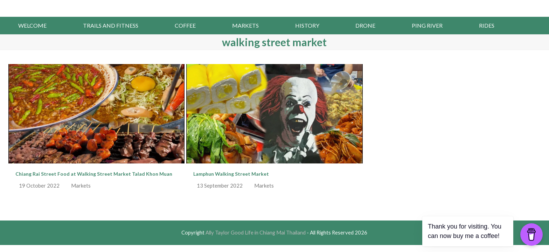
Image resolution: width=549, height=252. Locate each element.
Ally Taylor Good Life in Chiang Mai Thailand (274, 8)
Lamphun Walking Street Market (231, 174)
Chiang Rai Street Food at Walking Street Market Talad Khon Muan (93, 174)
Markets (81, 185)
